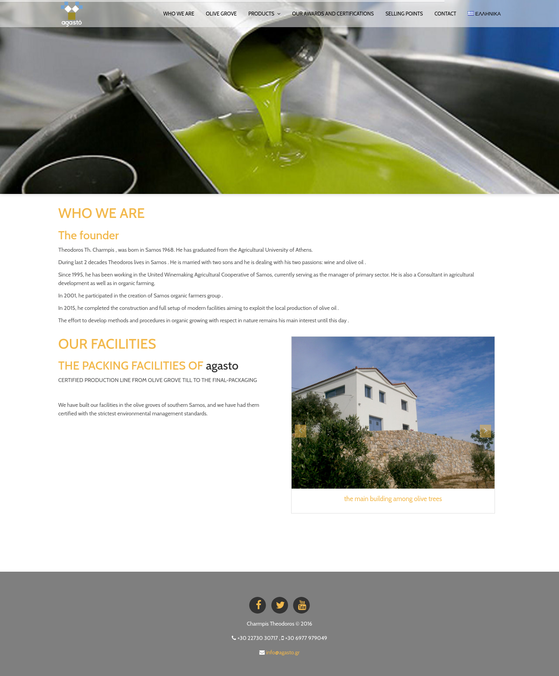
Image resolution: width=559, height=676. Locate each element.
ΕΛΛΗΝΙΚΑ (484, 13)
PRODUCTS (264, 13)
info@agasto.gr (283, 652)
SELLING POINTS (404, 13)
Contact (445, 13)
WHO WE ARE (178, 13)
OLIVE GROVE (221, 13)
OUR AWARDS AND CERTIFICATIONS (332, 13)
